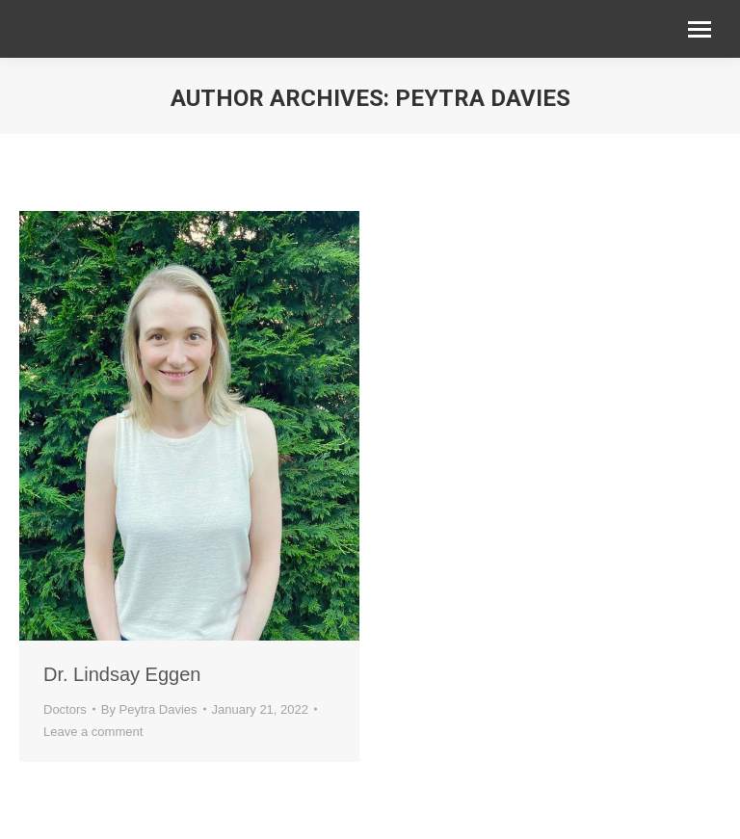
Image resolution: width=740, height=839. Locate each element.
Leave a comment (93, 731)
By (149, 709)
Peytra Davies (482, 98)
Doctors (65, 709)
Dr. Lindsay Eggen (121, 674)
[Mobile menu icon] (699, 29)
